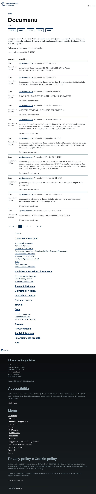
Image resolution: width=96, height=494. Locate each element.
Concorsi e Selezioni (26, 238)
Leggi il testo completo (15, 480)
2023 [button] (41, 30)
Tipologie (13, 424)
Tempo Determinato (23, 246)
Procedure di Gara (22, 317)
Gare (17, 309)
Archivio (12, 418)
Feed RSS (13, 438)
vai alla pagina (12, 403)
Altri (17, 342)
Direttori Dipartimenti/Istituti (27, 259)
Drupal (18, 488)
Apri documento (26, 63)
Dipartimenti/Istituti (23, 279)
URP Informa (14, 433)
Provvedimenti (23, 328)
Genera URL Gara (16, 447)
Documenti (12, 416)
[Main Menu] (90, 6)
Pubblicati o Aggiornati (18, 421)
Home (10, 13)
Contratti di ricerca (25, 290)
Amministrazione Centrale (25, 276)
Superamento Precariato (25, 253)
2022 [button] (50, 30)
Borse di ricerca (23, 300)
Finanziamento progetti (27, 338)
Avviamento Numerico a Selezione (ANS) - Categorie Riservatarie (41, 251)
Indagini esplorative (23, 314)
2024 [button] (31, 30)
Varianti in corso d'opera (25, 319)
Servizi (10, 427)
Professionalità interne (24, 281)
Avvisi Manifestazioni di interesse (33, 271)
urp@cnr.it (16, 372)
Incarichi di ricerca (25, 295)
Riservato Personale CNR (25, 256)
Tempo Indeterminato (24, 243)
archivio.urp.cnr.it (47, 39)
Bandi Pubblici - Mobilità (25, 267)
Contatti (11, 450)
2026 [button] (13, 30)
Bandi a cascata (21, 264)
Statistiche (13, 436)
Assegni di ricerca (25, 286)
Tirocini (19, 304)
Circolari (19, 324)
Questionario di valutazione (20, 444)
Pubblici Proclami (24, 333)
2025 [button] (22, 30)
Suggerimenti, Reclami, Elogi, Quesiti (24, 441)
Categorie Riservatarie (24, 248)
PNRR (17, 261)
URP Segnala (14, 430)
